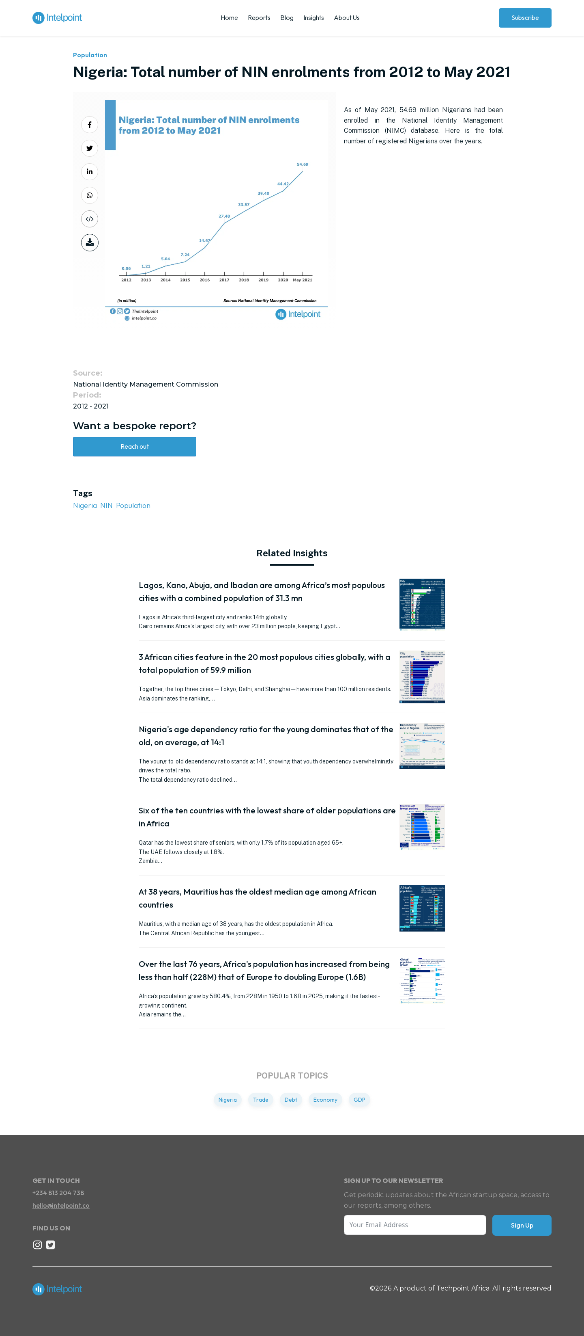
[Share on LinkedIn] (89, 171)
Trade (260, 1099)
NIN (106, 505)
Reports (259, 17)
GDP (359, 1099)
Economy (325, 1099)
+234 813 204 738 (58, 1193)
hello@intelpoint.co (61, 1205)
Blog (287, 17)
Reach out (134, 446)
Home (229, 17)
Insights (313, 17)
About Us (347, 17)
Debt (291, 1099)
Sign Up (522, 1225)
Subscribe (525, 17)
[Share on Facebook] (89, 124)
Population (90, 55)
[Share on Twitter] (89, 148)
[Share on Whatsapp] (89, 195)
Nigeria (85, 505)
